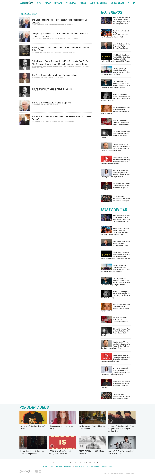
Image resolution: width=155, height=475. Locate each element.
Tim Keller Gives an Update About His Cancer (52, 88)
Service (60, 462)
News (51, 466)
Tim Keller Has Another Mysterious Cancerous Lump (55, 75)
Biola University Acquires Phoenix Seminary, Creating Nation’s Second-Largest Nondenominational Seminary (115, 160)
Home (45, 466)
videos (83, 2)
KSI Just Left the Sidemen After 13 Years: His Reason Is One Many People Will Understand (115, 187)
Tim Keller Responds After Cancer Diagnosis (51, 102)
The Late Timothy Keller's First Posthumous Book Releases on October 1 (59, 21)
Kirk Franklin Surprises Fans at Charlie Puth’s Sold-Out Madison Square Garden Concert (115, 134)
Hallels (26, 2)
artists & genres (98, 2)
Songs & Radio (106, 466)
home (38, 2)
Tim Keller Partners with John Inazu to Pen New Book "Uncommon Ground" (61, 118)
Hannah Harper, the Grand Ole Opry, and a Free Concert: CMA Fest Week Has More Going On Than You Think (115, 34)
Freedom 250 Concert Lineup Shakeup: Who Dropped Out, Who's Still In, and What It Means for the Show (115, 71)
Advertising (99, 462)
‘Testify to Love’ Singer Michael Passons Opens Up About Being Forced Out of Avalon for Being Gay (115, 97)
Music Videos (79, 466)
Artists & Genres (93, 466)
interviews (71, 2)
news (47, 2)
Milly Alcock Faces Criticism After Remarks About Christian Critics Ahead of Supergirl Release (115, 110)
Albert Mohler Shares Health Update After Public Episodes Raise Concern (121, 46)
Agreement (66, 462)
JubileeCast (26, 471)
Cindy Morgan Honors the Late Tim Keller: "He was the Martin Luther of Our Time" (60, 35)
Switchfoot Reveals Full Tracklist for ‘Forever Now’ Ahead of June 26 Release (121, 122)
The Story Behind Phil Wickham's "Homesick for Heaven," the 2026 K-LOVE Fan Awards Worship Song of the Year (115, 84)
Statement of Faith (84, 462)
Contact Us (93, 462)
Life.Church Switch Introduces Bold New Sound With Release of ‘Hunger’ (121, 199)
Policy (76, 462)
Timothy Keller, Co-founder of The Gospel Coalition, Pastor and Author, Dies (60, 49)
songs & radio (117, 2)
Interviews (68, 466)
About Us (55, 462)
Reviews (59, 466)
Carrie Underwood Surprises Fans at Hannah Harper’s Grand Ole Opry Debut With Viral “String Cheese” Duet (121, 21)
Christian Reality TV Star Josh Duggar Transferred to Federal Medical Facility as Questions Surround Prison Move (115, 147)
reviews (58, 2)
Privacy (72, 462)
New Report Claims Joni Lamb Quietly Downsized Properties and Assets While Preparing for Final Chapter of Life (115, 173)
